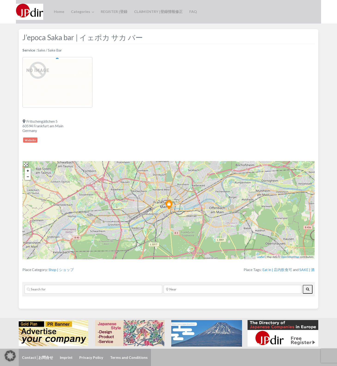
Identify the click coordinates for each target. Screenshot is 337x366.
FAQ (193, 11)
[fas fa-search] (307, 289)
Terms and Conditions (129, 357)
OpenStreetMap (290, 257)
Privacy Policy (91, 357)
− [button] (28, 177)
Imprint (66, 357)
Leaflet (261, 257)
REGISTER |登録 (114, 11)
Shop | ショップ (61, 269)
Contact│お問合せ (37, 357)
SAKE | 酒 (307, 269)
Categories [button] (80, 11)
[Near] (232, 289)
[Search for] (93, 289)
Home (59, 11)
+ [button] (28, 171)
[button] (10, 356)
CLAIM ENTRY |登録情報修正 (158, 11)
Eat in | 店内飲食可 (277, 269)
